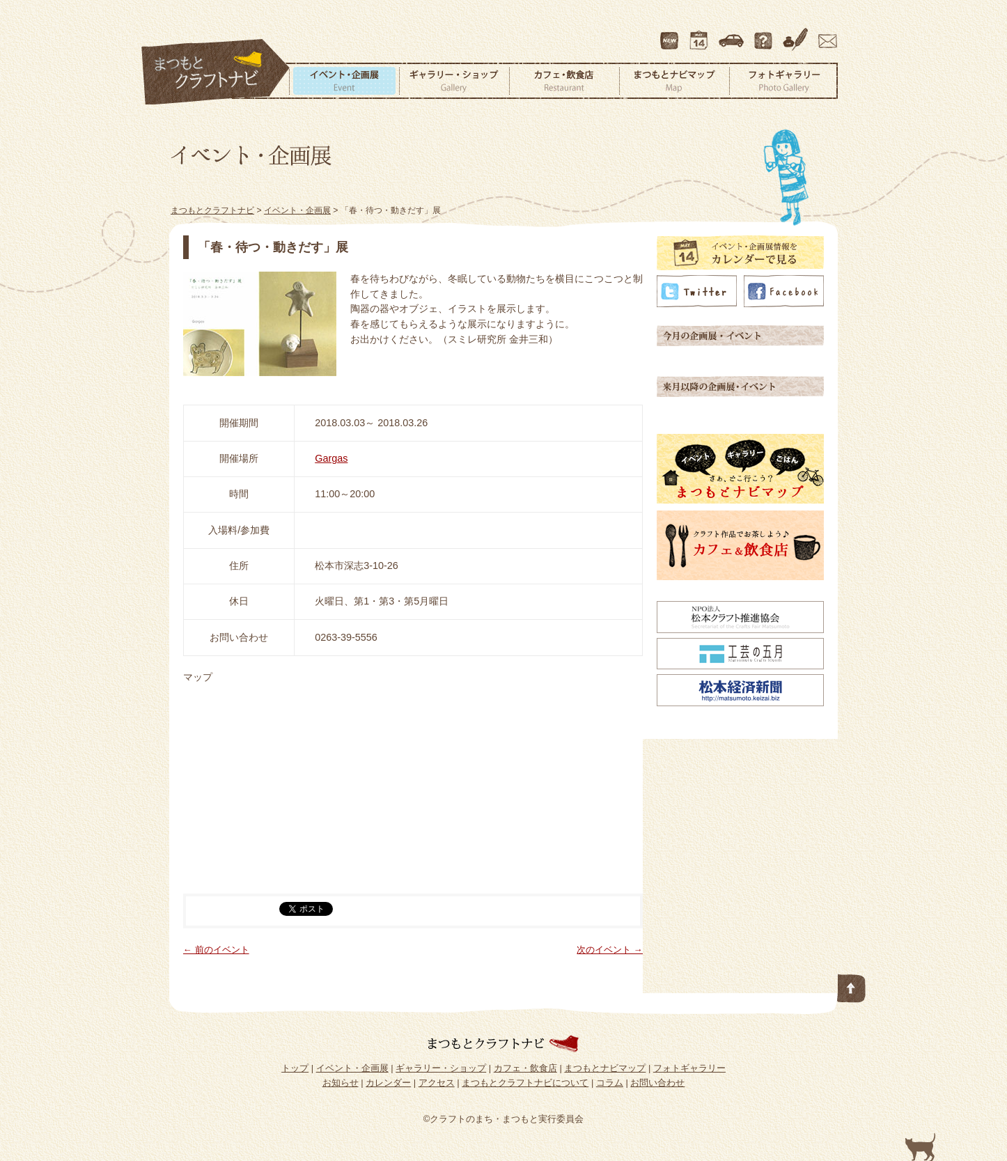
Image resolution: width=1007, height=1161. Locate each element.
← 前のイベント (216, 949)
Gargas (331, 458)
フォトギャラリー (783, 80)
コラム (797, 34)
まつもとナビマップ (674, 80)
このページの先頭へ (852, 985)
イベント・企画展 (344, 80)
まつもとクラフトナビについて (764, 34)
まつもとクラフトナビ (215, 72)
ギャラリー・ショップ (454, 80)
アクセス (732, 34)
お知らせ (340, 1082)
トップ (295, 1068)
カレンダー (701, 34)
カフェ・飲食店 (564, 80)
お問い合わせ (825, 34)
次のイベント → (610, 949)
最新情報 (670, 34)
